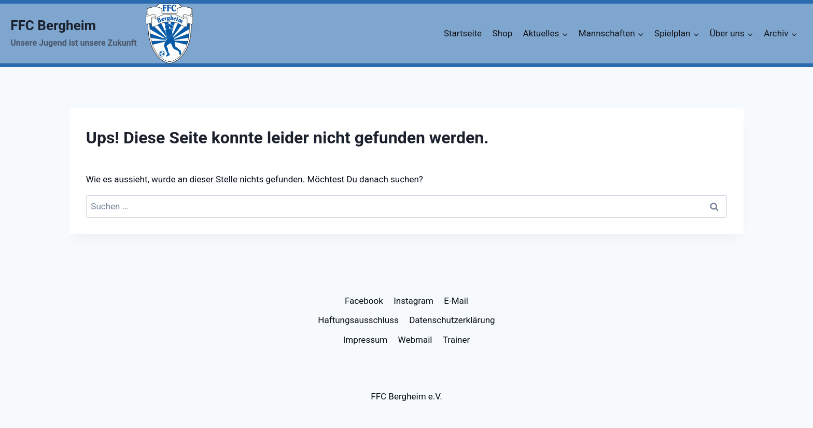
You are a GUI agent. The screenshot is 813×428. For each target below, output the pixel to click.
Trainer (456, 340)
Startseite (463, 33)
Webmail (415, 340)
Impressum (365, 340)
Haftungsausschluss (358, 320)
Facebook (364, 301)
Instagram (413, 301)
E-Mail (456, 301)
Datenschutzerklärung (452, 320)
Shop (502, 33)
